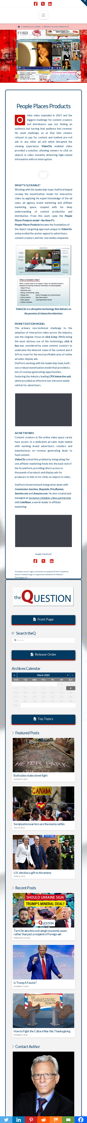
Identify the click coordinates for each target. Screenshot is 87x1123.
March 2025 (43, 613)
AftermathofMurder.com (58, 1091)
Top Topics (43, 657)
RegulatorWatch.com (26, 1091)
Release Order (43, 592)
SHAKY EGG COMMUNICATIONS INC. (55, 1111)
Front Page (43, 557)
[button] (43, 15)
